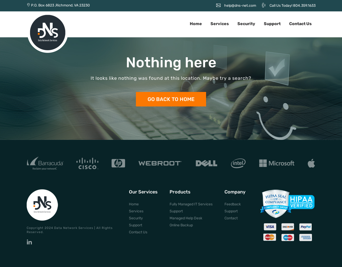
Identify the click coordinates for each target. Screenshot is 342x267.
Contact (231, 218)
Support (272, 23)
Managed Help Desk (186, 218)
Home (196, 23)
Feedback (232, 204)
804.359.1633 (304, 5)
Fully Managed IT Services (191, 204)
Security (246, 23)
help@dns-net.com (240, 5)
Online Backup (181, 225)
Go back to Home (171, 99)
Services (219, 23)
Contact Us (300, 23)
